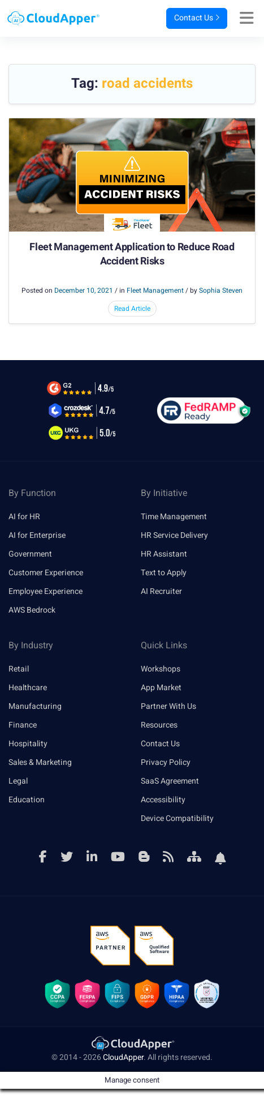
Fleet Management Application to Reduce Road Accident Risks (132, 254)
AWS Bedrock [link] (31, 610)
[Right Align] (249, 19)
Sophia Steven (221, 290)
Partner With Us (168, 706)
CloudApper (123, 1058)
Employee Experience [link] (45, 591)
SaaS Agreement (170, 781)
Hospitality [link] (27, 744)
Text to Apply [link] (164, 573)
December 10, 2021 (83, 290)
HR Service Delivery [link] (174, 535)
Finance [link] (22, 725)
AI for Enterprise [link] (37, 535)
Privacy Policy (166, 762)
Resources (159, 725)
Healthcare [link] (27, 688)
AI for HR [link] (24, 517)
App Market (161, 688)
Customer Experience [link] (45, 573)
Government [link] (30, 554)
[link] (132, 1043)
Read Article (132, 308)
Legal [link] (18, 781)
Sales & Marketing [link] (40, 762)
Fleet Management (155, 290)
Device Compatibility (177, 818)
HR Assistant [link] (164, 554)
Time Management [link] (174, 517)
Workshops (160, 669)
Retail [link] (18, 669)
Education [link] (26, 800)
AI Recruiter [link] (161, 591)
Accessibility (163, 800)
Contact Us (196, 18)
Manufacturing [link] (35, 706)
